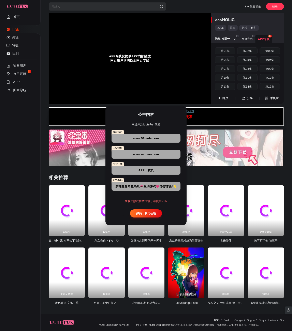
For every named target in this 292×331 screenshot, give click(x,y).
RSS (217, 320)
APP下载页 (146, 170)
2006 (220, 27)
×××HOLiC (225, 19)
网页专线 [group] (248, 38)
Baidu (227, 320)
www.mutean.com (146, 154)
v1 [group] (236, 38)
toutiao (272, 320)
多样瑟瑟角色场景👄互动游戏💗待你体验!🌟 (146, 186)
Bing (261, 320)
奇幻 (254, 27)
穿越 (244, 27)
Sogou (251, 320)
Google (238, 320)
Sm (282, 320)
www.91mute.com (146, 138)
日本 (232, 27)
